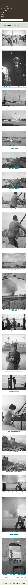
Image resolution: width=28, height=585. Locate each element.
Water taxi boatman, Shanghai (14, 431)
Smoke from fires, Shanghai (14, 269)
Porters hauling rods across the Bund (14, 46)
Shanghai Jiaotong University (19, 583)
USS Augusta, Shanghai (14, 391)
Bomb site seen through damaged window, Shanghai (14, 574)
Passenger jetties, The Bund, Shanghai (14, 471)
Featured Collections (6, 8)
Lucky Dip (3, 4)
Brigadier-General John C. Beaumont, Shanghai (14, 330)
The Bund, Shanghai (14, 451)
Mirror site (5, 583)
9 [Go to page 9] (17, 577)
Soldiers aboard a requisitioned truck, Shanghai (14, 106)
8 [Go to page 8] (16, 577)
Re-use (2, 12)
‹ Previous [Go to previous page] (7, 577)
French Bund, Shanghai (14, 168)
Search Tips (3, 16)
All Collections (5, 6)
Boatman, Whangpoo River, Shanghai (14, 208)
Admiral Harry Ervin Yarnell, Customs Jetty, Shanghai (14, 86)
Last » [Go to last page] (25, 577)
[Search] (12, 20)
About (2, 14)
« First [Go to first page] (3, 577)
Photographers (5, 10)
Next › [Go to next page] (22, 577)
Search (25, 19)
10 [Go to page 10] (18, 577)
